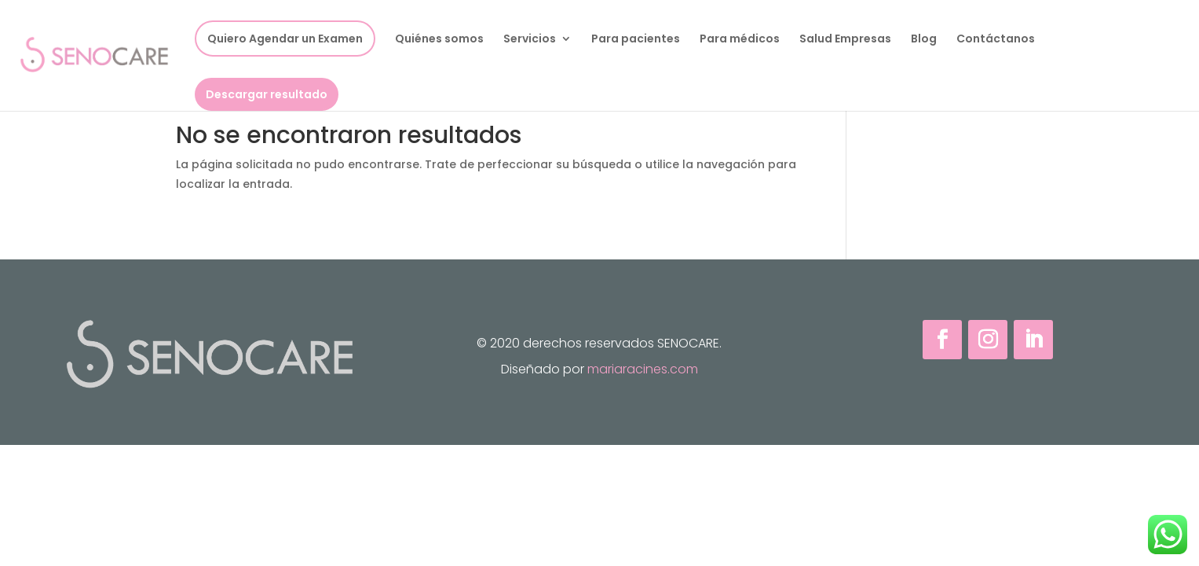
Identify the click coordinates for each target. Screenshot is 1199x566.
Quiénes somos (439, 39)
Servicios (529, 39)
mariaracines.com (642, 369)
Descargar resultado (266, 94)
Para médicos (740, 39)
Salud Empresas (845, 39)
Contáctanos (995, 39)
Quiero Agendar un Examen (285, 38)
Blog (924, 39)
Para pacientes (635, 39)
